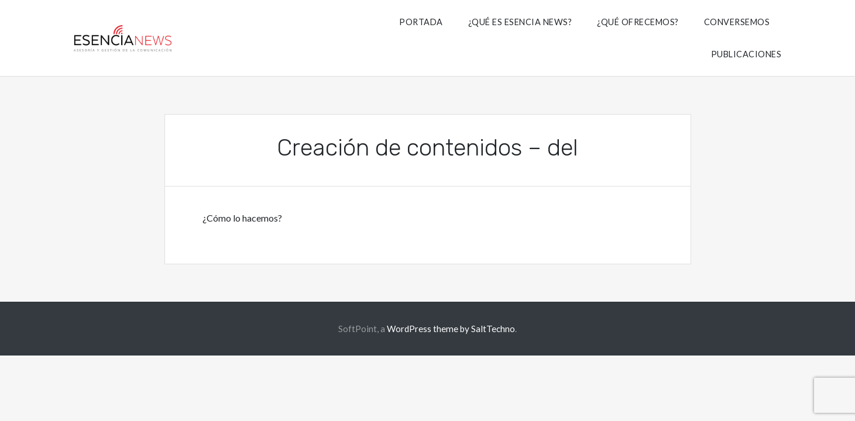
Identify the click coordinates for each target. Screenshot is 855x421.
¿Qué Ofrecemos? (638, 22)
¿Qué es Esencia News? (520, 22)
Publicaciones (746, 54)
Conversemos (737, 22)
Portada (421, 22)
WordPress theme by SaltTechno (451, 328)
